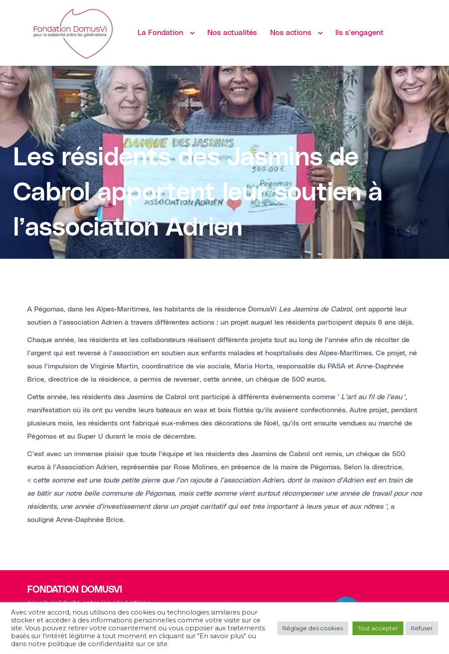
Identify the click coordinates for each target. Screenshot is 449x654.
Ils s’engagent (359, 33)
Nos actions (290, 33)
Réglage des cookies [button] (312, 628)
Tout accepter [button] (378, 628)
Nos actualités (232, 33)
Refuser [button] (422, 628)
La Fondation (160, 33)
